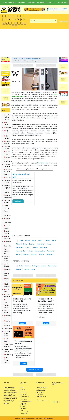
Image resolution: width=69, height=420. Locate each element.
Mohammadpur (40, 251)
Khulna (27, 266)
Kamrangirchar (20, 251)
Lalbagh (30, 251)
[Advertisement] (34, 42)
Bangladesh (41, 2)
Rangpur (26, 269)
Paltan (54, 240)
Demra (49, 244)
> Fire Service (23, 408)
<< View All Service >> (34, 370)
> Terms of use (23, 399)
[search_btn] (56, 21)
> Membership (23, 392)
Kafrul (27, 247)
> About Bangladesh (24, 412)
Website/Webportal (10, 355)
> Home (21, 387)
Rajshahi (18, 269)
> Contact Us (23, 398)
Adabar (18, 244)
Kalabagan (43, 247)
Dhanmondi (49, 254)
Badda (25, 244)
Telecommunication (10, 328)
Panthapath (50, 251)
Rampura (25, 254)
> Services (22, 391)
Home (5, 2)
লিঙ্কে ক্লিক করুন (42, 163)
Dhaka (21, 266)
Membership (32, 2)
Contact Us (50, 2)
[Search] (42, 21)
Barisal (44, 266)
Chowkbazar (40, 244)
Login (58, 2)
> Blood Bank (23, 403)
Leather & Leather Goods (7, 259)
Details (22, 323)
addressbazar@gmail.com (42, 400)
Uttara (40, 240)
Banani (27, 240)
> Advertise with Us (24, 396)
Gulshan (47, 240)
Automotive (7, 127)
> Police (21, 410)
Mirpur (34, 240)
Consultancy (8, 177)
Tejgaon (41, 254)
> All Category (23, 394)
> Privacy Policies (24, 413)
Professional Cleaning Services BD (22, 300)
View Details (18, 201)
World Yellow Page (6, 360)
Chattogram (35, 266)
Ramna (18, 254)
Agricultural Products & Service (7, 117)
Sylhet (33, 269)
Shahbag (33, 254)
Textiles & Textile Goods (7, 334)
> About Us (22, 389)
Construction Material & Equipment (8, 172)
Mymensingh (52, 266)
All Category (12, 2)
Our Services (22, 2)
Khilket (21, 240)
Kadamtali (35, 247)
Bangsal (31, 244)
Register (64, 2)
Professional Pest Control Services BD (46, 300)
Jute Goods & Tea (6, 251)
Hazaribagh (19, 247)
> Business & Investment (25, 401)
